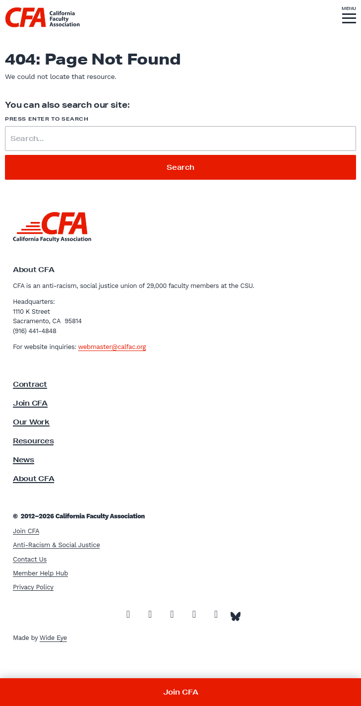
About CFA (33, 478)
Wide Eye (53, 637)
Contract (30, 384)
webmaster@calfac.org (112, 347)
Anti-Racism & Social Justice (56, 545)
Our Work (31, 422)
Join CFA (30, 403)
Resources (33, 440)
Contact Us (30, 559)
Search (180, 167)
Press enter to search (47, 119)
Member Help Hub (40, 573)
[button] (349, 16)
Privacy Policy (33, 587)
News (23, 459)
